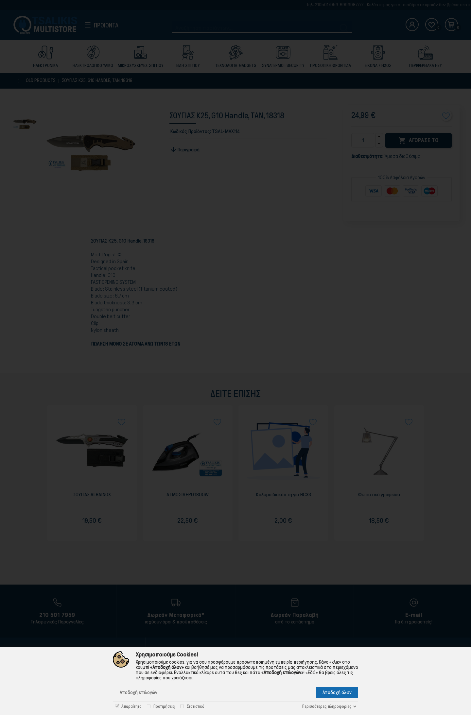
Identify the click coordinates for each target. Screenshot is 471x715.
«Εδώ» (311, 672)
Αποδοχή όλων (337, 692)
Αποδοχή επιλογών (138, 692)
